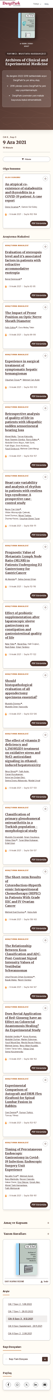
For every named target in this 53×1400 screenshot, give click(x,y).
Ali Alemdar (10, 579)
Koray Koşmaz (29, 1036)
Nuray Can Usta (12, 509)
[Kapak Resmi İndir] (44, 1281)
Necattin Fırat (11, 1176)
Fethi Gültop (10, 327)
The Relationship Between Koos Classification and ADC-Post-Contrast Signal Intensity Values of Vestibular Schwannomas (23, 958)
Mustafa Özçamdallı (14, 837)
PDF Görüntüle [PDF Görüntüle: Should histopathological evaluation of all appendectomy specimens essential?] (39, 723)
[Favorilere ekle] (45, 178)
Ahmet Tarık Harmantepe (16, 1185)
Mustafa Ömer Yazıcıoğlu (16, 707)
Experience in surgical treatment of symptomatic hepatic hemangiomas (22, 367)
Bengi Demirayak (12, 279)
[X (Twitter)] (26, 1384)
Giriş (46, 4)
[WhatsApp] (17, 1384)
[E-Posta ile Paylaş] (44, 1384)
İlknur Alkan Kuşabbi (29, 1046)
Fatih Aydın (24, 771)
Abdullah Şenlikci (12, 1036)
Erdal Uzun (10, 843)
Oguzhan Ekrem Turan (30, 518)
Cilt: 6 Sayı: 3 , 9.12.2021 (20, 1318)
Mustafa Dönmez (13, 704)
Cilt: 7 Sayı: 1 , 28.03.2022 (20, 1311)
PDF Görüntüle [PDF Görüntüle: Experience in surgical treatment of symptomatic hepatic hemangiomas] (39, 396)
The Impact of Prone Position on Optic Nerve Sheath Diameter (23, 317)
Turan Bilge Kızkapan (28, 840)
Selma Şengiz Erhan (27, 579)
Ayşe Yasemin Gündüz (15, 439)
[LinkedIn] (35, 1384)
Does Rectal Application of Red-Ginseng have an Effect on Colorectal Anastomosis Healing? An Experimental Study (23, 1022)
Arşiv (6, 1291)
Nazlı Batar (10, 647)
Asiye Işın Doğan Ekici (15, 777)
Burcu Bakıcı (32, 439)
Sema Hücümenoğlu (14, 1052)
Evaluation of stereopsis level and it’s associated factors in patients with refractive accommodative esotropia (23, 262)
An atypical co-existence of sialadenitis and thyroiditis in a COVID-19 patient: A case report (23, 192)
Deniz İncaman (12, 207)
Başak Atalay (11, 980)
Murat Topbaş (25, 515)
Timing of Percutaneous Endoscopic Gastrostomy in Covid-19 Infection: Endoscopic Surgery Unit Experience (23, 1160)
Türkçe (37, 4)
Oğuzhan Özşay (12, 380)
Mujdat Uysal (34, 780)
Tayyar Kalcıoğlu (25, 436)
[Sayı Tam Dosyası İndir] (45, 1359)
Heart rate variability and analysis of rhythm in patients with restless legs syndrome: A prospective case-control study (23, 493)
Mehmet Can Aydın (31, 380)
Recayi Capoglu (27, 1179)
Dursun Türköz (26, 1112)
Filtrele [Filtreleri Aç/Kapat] (26, 159)
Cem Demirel (11, 1112)
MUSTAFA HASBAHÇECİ (32, 54)
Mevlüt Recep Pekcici (31, 1042)
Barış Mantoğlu (12, 1179)
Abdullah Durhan (12, 1039)
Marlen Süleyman (29, 1039)
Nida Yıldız (10, 644)
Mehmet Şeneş (12, 1046)
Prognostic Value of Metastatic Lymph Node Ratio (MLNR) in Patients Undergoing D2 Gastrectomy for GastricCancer (23, 563)
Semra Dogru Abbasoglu (16, 780)
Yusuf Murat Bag (12, 1042)
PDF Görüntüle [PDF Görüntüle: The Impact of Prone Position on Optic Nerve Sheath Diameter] (39, 344)
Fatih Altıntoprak (12, 1188)
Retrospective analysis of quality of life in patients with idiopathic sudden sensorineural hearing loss (23, 422)
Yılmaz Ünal (28, 1049)
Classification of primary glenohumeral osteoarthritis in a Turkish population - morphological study (22, 823)
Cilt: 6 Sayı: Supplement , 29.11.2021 (25, 1326)
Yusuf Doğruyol (12, 449)
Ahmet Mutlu (10, 436)
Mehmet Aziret (26, 1176)
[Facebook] (8, 1384)
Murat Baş (22, 644)
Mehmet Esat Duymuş (15, 912)
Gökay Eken (10, 840)
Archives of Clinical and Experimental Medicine (26, 62)
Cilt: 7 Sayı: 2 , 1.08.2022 (20, 1304)
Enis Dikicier (23, 1182)
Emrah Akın (35, 1182)
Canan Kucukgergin (14, 774)
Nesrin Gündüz (24, 980)
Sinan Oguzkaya (31, 837)
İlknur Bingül (10, 771)
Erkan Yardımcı (22, 647)
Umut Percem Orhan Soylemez (19, 977)
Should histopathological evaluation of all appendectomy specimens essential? (21, 689)
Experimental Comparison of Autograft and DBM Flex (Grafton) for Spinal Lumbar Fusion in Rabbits (23, 1096)
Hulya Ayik (32, 912)
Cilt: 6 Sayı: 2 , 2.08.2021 (20, 1333)
